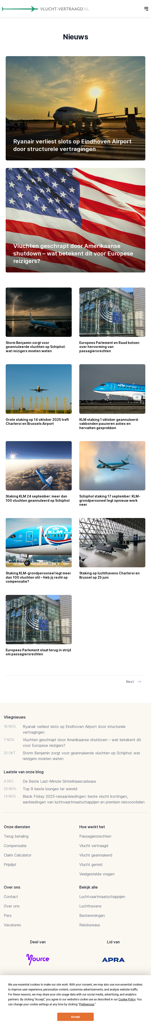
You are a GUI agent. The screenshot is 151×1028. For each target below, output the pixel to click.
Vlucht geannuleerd (95, 855)
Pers (8, 915)
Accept (75, 1017)
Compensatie (15, 845)
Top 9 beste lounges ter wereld (50, 788)
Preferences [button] (86, 1004)
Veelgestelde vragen (97, 874)
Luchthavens (90, 906)
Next (134, 681)
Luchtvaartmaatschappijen (102, 896)
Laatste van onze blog (24, 771)
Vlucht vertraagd (93, 845)
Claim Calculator (17, 855)
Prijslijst (10, 864)
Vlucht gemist (91, 864)
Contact (11, 896)
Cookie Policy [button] (127, 999)
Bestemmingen (92, 915)
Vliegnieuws (15, 717)
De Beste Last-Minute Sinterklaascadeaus (59, 781)
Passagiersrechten (95, 836)
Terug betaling (16, 836)
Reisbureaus (89, 925)
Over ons (12, 906)
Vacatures (12, 925)
